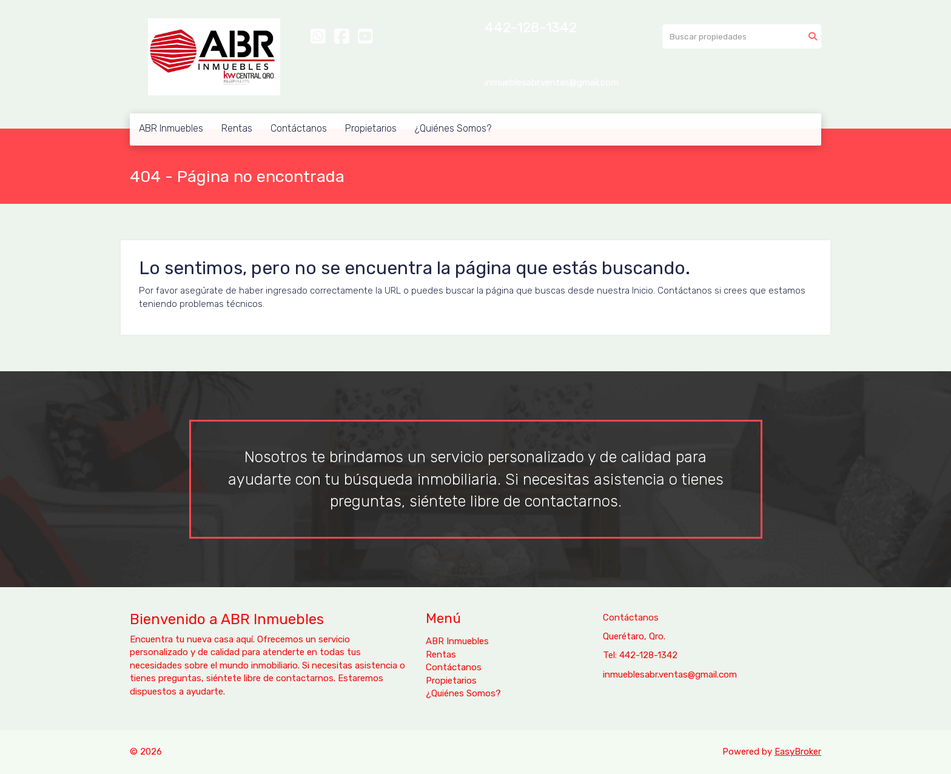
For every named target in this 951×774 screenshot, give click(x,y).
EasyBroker (798, 751)
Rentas (236, 128)
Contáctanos (299, 128)
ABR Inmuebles (171, 128)
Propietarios (371, 128)
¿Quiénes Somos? (453, 128)
